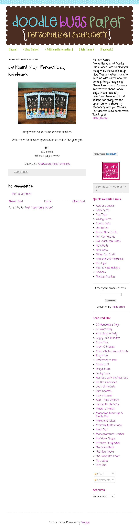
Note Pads (102, 246)
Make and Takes (105, 421)
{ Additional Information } (59, 49)
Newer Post (16, 201)
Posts (99, 474)
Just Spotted (103, 391)
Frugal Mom (103, 369)
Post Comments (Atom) (39, 208)
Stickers (101, 272)
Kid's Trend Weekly (107, 400)
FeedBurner (118, 307)
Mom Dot (101, 430)
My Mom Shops (105, 439)
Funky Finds (103, 373)
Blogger (85, 522)
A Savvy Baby (104, 329)
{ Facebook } (106, 49)
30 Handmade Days (108, 325)
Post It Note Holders (108, 268)
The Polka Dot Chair (107, 456)
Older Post (78, 201)
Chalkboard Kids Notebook (54, 164)
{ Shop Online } (31, 49)
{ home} (13, 49)
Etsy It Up (102, 356)
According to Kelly (106, 333)
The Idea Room (105, 452)
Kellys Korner (104, 396)
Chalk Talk (102, 342)
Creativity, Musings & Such (112, 351)
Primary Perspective (108, 443)
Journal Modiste (105, 387)
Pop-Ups (101, 263)
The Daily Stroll (105, 447)
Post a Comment (22, 194)
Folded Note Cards (106, 232)
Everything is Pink (106, 360)
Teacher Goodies (105, 277)
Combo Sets (103, 224)
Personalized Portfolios (110, 259)
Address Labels (105, 206)
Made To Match (105, 409)
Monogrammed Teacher (110, 434)
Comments (102, 480)
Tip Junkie (102, 461)
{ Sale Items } (86, 49)
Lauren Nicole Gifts (107, 404)
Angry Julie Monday (108, 338)
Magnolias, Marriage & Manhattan (109, 414)
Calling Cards (103, 219)
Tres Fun (101, 465)
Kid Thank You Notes (108, 241)
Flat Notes (102, 228)
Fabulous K (102, 364)
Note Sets (102, 250)
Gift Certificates (105, 237)
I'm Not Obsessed (106, 382)
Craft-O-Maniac (105, 347)
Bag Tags (101, 215)
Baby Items (102, 210)
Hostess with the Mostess (112, 378)
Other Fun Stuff (105, 254)
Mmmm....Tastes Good (109, 425)
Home (47, 201)
